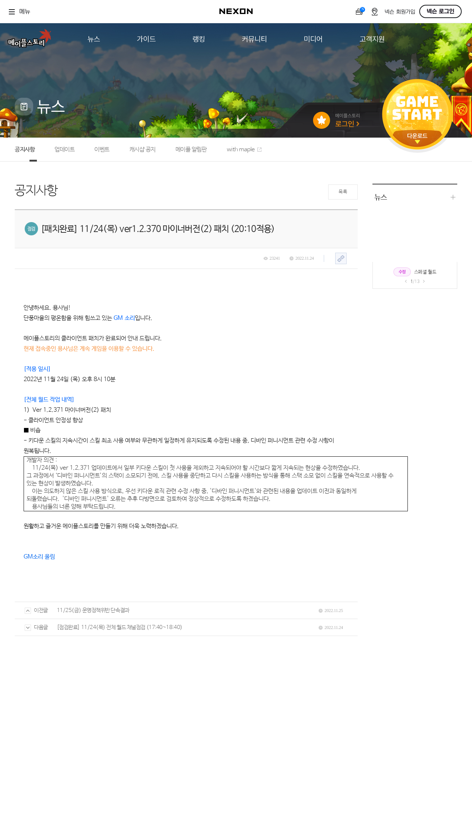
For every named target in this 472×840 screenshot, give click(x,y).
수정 (402, 271)
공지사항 (25, 149)
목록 (343, 192)
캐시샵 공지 (142, 149)
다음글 (36, 627)
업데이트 (64, 149)
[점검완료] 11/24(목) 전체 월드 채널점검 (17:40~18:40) (120, 627)
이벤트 (102, 149)
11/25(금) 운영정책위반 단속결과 (93, 610)
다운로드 (417, 138)
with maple (244, 149)
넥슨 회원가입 (400, 12)
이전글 (36, 610)
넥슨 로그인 (440, 11)
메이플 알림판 (191, 149)
